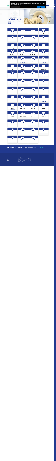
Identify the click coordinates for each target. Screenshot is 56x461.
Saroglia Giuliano (33, 48)
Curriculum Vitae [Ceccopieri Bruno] (23, 62)
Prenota (8, 159)
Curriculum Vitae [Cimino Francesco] (43, 62)
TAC (28, 161)
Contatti (8, 160)
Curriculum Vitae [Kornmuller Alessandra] (12, 41)
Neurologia (29, 157)
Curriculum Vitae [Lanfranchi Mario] (43, 101)
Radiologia (29, 160)
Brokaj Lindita (12, 54)
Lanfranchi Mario (43, 100)
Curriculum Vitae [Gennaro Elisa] (23, 93)
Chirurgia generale (20, 158)
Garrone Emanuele (43, 33)
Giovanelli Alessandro (12, 100)
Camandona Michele (33, 54)
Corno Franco (23, 69)
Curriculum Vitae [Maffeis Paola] (12, 109)
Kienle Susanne (33, 100)
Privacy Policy (41, 147)
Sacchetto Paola (33, 33)
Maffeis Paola (12, 108)
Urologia (29, 162)
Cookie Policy (41, 148)
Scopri (9, 23)
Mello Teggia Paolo (23, 116)
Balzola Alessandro (23, 48)
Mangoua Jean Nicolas (22, 108)
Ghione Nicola (23, 100)
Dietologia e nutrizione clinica (21, 160)
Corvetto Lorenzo (33, 69)
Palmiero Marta (33, 116)
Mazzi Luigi (12, 116)
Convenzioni (8, 157)
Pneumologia (29, 158)
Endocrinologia (20, 162)
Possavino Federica (43, 116)
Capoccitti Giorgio (43, 54)
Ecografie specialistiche (21, 161)
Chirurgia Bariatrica (20, 157)
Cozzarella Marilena (43, 69)
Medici (7, 158)
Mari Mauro (43, 108)
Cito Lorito (12, 69)
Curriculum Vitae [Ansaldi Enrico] (33, 41)
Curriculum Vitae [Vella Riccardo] (12, 142)
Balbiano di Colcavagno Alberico (12, 48)
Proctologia (29, 159)
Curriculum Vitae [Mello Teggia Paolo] (23, 117)
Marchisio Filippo (33, 108)
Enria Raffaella (43, 48)
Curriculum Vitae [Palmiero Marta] (33, 117)
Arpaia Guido (12, 33)
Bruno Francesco (22, 54)
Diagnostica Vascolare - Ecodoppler (22, 159)
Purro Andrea (23, 33)
